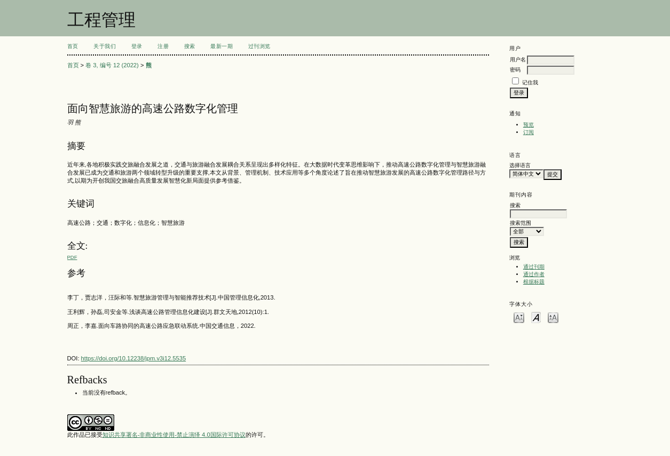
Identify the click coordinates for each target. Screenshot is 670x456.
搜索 (189, 46)
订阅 (528, 132)
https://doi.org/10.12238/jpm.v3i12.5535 (133, 358)
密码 (515, 70)
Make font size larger (553, 317)
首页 (72, 46)
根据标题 (534, 282)
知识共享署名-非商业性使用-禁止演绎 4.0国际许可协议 (174, 434)
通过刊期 (534, 267)
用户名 (518, 59)
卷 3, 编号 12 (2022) (112, 65)
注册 (163, 46)
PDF (72, 257)
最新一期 (221, 46)
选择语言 (520, 165)
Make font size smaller (519, 317)
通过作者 (534, 274)
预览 (528, 125)
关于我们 (104, 46)
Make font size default (536, 317)
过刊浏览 (259, 46)
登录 (137, 46)
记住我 (530, 82)
